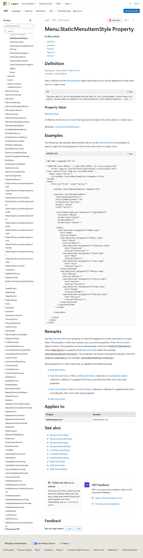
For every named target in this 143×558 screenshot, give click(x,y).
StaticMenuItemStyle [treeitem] (18, 38)
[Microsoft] (5, 3)
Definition (51, 41)
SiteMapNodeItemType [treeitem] (14, 507)
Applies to (51, 52)
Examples (50, 45)
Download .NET (131, 11)
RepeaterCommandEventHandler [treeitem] (18, 407)
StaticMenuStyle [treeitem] (16, 42)
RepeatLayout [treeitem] (11, 430)
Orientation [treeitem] (10, 269)
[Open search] (130, 3)
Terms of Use (98, 550)
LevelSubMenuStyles (117, 375)
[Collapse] (30, 20)
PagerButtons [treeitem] (11, 288)
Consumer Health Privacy (77, 550)
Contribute (48, 550)
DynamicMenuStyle (59, 442)
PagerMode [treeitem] (10, 292)
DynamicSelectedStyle (60, 446)
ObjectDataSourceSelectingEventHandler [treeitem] (19, 246)
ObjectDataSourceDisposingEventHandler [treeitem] (19, 192)
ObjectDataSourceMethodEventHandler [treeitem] (19, 224)
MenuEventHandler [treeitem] (13, 94)
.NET (54, 20)
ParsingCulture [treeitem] (11, 319)
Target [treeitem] (12, 72)
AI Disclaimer (8, 550)
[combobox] (18, 26)
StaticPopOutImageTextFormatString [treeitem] (22, 47)
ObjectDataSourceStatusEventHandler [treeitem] (19, 260)
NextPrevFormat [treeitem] (12, 168)
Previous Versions (24, 550)
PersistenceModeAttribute (67, 126)
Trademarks (112, 550)
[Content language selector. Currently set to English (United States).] (15, 543)
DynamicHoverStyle (59, 435)
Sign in (137, 3)
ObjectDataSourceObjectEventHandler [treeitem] (19, 232)
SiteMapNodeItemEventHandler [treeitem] (18, 503)
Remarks (50, 48)
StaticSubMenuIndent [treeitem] (19, 60)
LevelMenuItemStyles (85, 375)
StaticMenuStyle (57, 369)
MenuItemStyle (73, 80)
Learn (47, 20)
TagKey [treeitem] (12, 68)
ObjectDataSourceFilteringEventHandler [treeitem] (19, 210)
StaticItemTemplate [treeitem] (18, 34)
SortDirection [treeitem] (10, 515)
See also (50, 55)
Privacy (59, 550)
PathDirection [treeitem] (11, 327)
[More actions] (133, 20)
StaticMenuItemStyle (108, 142)
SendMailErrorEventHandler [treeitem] (16, 465)
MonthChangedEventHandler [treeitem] (17, 156)
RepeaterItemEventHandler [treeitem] (16, 423)
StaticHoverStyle (57, 398)
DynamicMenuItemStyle (61, 438)
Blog (37, 550)
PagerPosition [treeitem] (11, 296)
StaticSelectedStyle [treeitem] (18, 56)
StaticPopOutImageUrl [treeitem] (19, 53)
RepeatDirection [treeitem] (12, 396)
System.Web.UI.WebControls (67, 70)
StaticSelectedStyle (58, 389)
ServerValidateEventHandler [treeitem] (16, 473)
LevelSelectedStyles (83, 389)
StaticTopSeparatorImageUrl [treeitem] (21, 64)
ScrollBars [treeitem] (9, 450)
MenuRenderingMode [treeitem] (14, 125)
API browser (64, 20)
